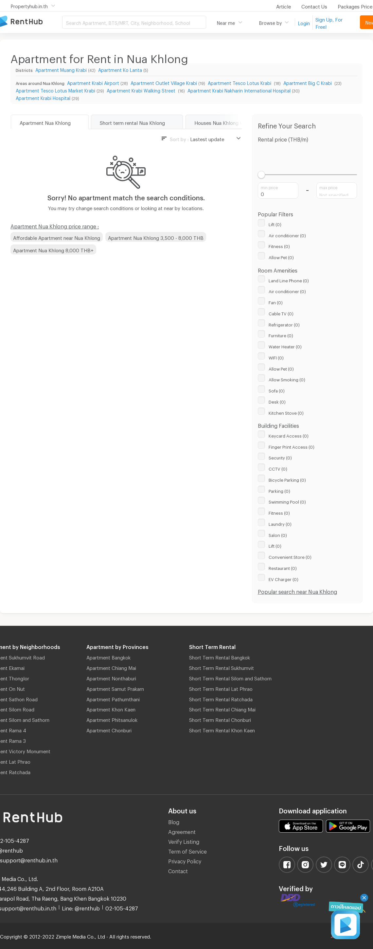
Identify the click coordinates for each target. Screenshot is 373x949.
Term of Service (187, 850)
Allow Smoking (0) (287, 378)
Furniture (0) (281, 334)
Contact (178, 870)
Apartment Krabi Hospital (43, 97)
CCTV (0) (278, 468)
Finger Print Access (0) (291, 446)
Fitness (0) (279, 245)
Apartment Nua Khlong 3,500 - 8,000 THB (156, 237)
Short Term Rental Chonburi (220, 719)
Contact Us (314, 6)
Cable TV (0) (281, 312)
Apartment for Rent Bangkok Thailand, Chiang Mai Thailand (31, 22)
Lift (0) (275, 223)
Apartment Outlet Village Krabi (164, 82)
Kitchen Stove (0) (286, 412)
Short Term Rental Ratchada (221, 698)
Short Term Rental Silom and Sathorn (230, 677)
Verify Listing (183, 841)
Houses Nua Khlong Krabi (222, 122)
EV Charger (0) (283, 578)
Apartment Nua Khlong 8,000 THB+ (53, 249)
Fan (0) (276, 301)
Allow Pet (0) (281, 256)
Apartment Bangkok (108, 656)
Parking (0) (279, 490)
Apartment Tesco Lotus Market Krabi (55, 90)
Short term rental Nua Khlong (132, 122)
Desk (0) (277, 401)
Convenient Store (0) (290, 556)
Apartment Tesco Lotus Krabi (240, 82)
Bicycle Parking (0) (287, 479)
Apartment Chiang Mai (111, 667)
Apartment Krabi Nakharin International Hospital (239, 90)
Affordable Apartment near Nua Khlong (56, 237)
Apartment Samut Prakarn (115, 688)
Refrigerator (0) (284, 323)
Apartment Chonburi (109, 729)
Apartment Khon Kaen (110, 708)
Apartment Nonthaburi (111, 677)
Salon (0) (278, 534)
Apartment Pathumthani (113, 698)
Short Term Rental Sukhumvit (221, 667)
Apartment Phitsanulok (111, 719)
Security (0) (280, 456)
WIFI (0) (276, 356)
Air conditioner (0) (287, 234)
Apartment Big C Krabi (308, 82)
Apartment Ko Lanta (120, 69)
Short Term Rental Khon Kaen (222, 729)
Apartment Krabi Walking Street (142, 90)
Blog (173, 821)
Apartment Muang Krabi (61, 69)
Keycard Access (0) (289, 435)
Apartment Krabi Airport (93, 82)
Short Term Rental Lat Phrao (221, 688)
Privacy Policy (184, 860)
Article (283, 6)
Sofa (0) (277, 389)
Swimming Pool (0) (287, 501)
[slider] (261, 174)
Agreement (182, 831)
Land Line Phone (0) (289, 279)
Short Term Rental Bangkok (219, 656)
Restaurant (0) (283, 567)
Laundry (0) (280, 523)
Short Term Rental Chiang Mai (222, 708)
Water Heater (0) (285, 345)
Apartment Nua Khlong (45, 122)
